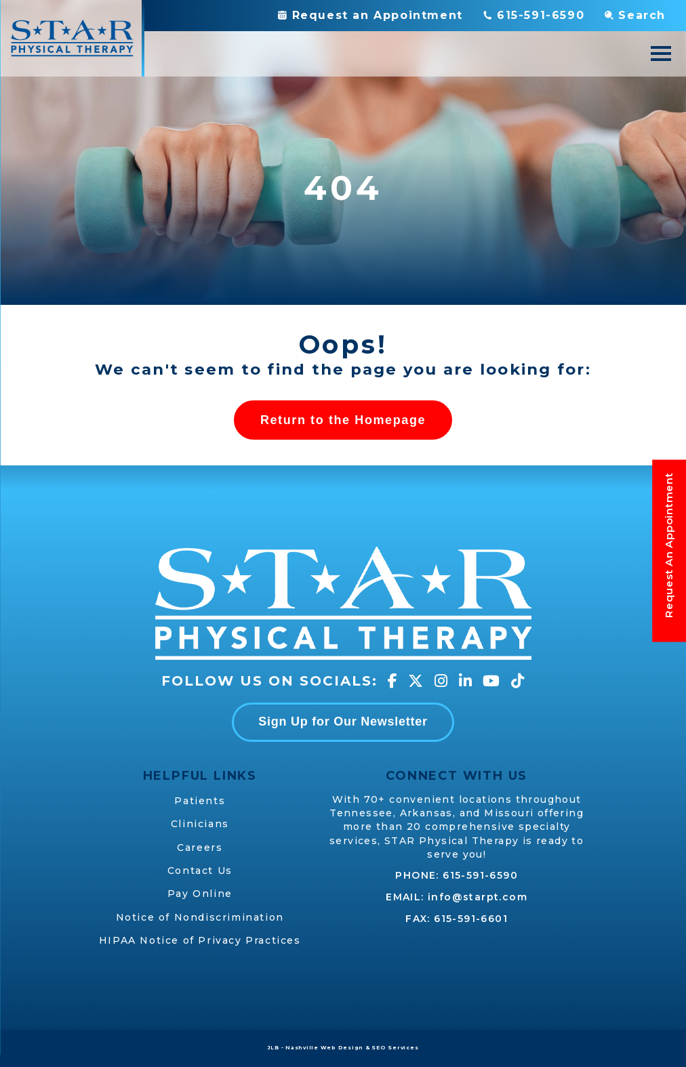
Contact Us (200, 870)
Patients (199, 801)
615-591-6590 (480, 875)
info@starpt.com (477, 897)
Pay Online (200, 893)
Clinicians (200, 824)
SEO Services (394, 1048)
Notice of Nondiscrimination (200, 917)
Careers (199, 847)
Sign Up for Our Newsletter (343, 721)
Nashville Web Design (324, 1048)
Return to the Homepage (343, 420)
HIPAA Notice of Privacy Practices (200, 940)
